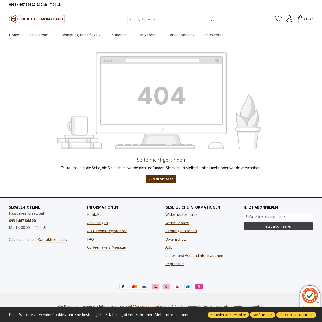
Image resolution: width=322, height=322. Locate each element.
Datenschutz (176, 239)
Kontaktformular (52, 239)
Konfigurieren (262, 315)
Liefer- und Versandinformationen (194, 255)
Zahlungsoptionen (181, 230)
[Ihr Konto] (289, 19)
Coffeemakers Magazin (106, 247)
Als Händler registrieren (107, 230)
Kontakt (94, 214)
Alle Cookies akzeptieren (296, 315)
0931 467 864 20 (22, 220)
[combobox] (167, 19)
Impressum (174, 263)
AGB (169, 247)
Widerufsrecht (177, 222)
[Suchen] (212, 19)
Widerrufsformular (181, 214)
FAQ (90, 239)
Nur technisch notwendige (228, 315)
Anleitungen (97, 222)
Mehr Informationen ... (173, 314)
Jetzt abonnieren (278, 226)
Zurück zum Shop (161, 179)
